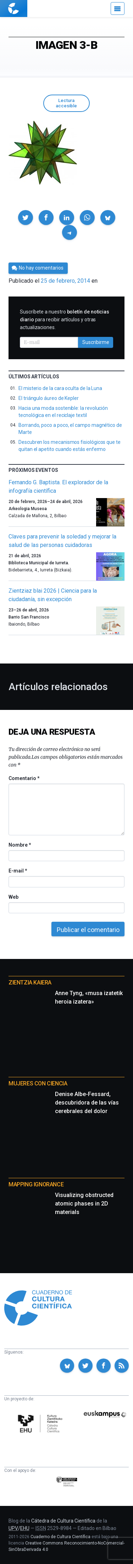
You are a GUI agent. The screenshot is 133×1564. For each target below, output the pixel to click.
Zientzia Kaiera (30, 982)
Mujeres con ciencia (38, 1083)
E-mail (18, 871)
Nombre (20, 845)
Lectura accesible (66, 103)
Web (13, 897)
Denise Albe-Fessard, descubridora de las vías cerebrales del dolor (87, 1102)
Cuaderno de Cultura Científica (60, 1536)
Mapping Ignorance (36, 1184)
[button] (25, 217)
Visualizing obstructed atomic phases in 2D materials (84, 1203)
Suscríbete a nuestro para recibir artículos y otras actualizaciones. (64, 319)
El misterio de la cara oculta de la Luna (60, 388)
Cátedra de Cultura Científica (63, 1521)
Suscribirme (95, 342)
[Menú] (117, 8)
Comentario (24, 778)
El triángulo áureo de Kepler (48, 398)
